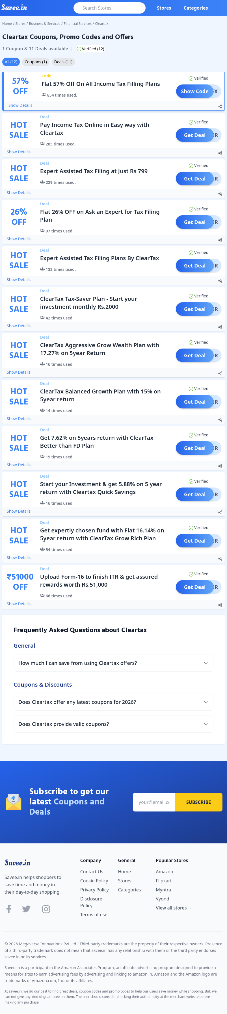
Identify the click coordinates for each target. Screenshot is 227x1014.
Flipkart (164, 881)
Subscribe (198, 802)
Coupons (36, 61)
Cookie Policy (94, 881)
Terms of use (93, 914)
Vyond (162, 899)
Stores (164, 8)
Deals (63, 61)
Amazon (164, 872)
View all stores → (174, 908)
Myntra (163, 890)
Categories (196, 8)
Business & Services (44, 23)
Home (7, 23)
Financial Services (78, 23)
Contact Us (91, 872)
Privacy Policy (94, 890)
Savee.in (17, 863)
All (11, 61)
